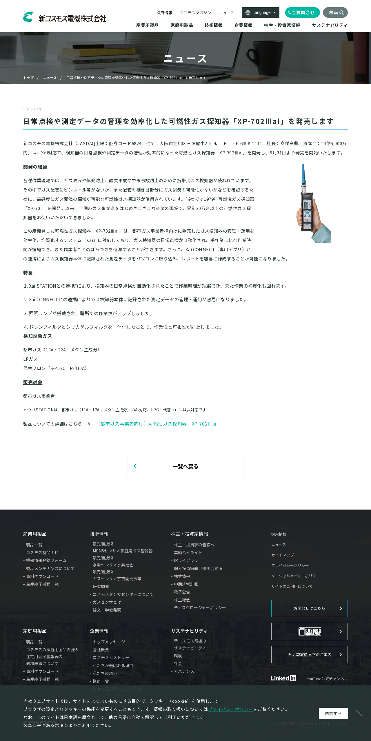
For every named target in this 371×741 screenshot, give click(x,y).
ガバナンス (184, 671)
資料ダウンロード (42, 576)
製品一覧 (34, 544)
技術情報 (99, 533)
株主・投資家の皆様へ (194, 544)
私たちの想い (105, 673)
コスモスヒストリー (111, 657)
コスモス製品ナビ (42, 552)
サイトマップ (282, 555)
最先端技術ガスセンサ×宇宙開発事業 (117, 575)
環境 (178, 655)
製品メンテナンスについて (50, 568)
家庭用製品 (34, 630)
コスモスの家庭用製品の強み (52, 649)
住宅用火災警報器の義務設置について (44, 660)
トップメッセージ (109, 642)
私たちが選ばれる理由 (113, 665)
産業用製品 (34, 533)
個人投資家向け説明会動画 (198, 568)
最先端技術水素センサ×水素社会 (113, 561)
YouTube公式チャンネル (327, 678)
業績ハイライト (188, 552)
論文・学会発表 (107, 610)
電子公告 (182, 592)
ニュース (226, 12)
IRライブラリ (186, 560)
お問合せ (305, 12)
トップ (28, 77)
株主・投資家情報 (189, 533)
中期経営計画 (186, 584)
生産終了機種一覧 (42, 584)
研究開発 (101, 586)
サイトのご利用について (292, 586)
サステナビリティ (189, 630)
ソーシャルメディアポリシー (295, 576)
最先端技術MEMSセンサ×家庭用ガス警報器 (123, 547)
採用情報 (164, 12)
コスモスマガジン (196, 12)
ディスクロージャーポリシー (200, 607)
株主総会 (182, 600)
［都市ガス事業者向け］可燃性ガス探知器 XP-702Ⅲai (156, 423)
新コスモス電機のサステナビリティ (190, 644)
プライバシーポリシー (290, 565)
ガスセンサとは (107, 602)
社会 (178, 663)
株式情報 (182, 576)
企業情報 (99, 630)
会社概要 (101, 649)
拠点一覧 (101, 681)
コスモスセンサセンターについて (123, 594)
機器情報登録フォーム (46, 560)
